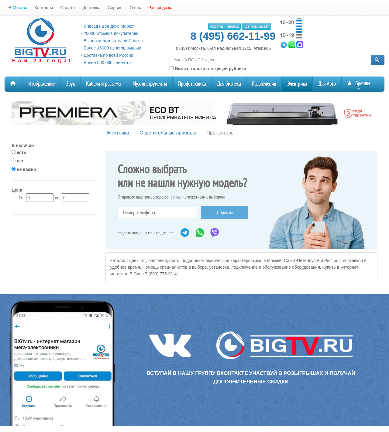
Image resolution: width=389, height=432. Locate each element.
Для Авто (327, 84)
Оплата (67, 7)
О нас (135, 7)
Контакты (44, 7)
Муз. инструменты (150, 84)
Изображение (41, 84)
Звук (70, 84)
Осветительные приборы (167, 132)
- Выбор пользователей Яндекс (112, 40)
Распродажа (160, 7)
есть (19, 152)
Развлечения (264, 84)
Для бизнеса (229, 84)
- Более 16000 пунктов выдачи (111, 48)
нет (18, 160)
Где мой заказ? (256, 26)
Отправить (224, 212)
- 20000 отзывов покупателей (110, 33)
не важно (24, 169)
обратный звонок (224, 26)
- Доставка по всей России (107, 55)
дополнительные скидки (250, 382)
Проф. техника (192, 84)
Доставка (91, 7)
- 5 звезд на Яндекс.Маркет (108, 26)
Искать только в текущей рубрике (208, 68)
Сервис (115, 7)
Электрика (297, 84)
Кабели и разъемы (103, 84)
